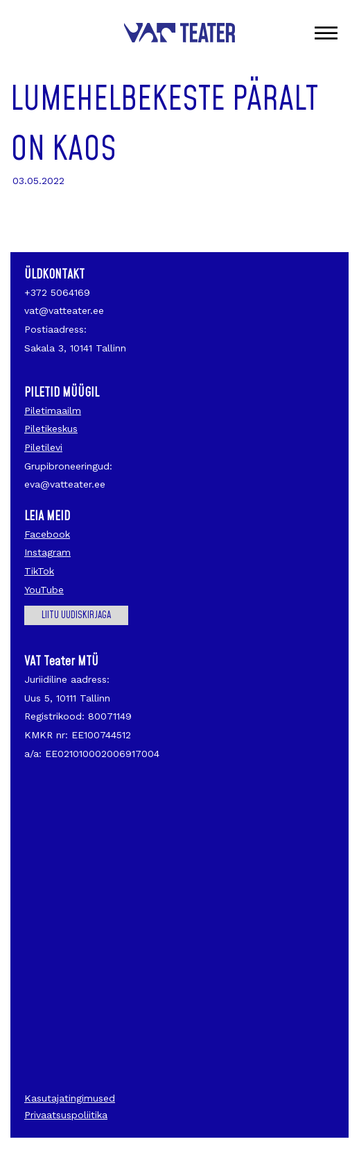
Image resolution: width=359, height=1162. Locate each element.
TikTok (39, 570)
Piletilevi (43, 447)
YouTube (44, 589)
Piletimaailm (52, 410)
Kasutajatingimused (69, 1098)
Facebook (47, 534)
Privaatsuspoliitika (65, 1114)
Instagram (47, 552)
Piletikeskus (51, 428)
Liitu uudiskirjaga (76, 615)
